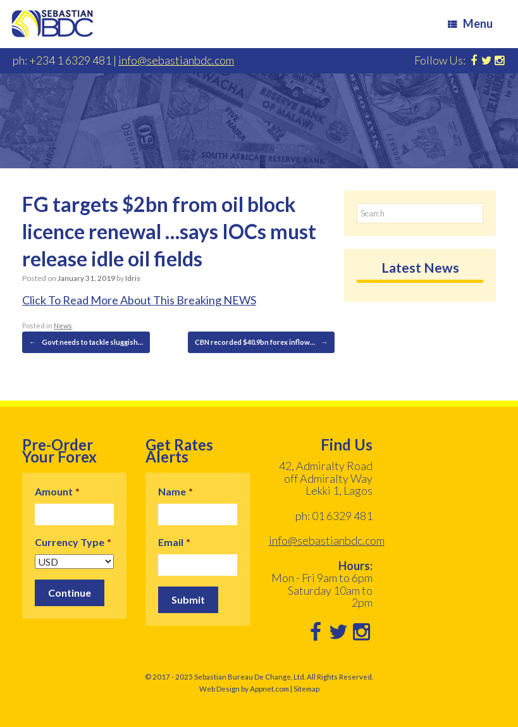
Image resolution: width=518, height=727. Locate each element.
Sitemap (306, 689)
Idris (132, 278)
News (63, 325)
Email (174, 542)
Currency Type (73, 542)
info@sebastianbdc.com (176, 60)
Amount (57, 491)
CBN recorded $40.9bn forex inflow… (261, 342)
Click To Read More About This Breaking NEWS (139, 300)
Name (175, 491)
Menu (470, 23)
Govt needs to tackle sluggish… (86, 342)
